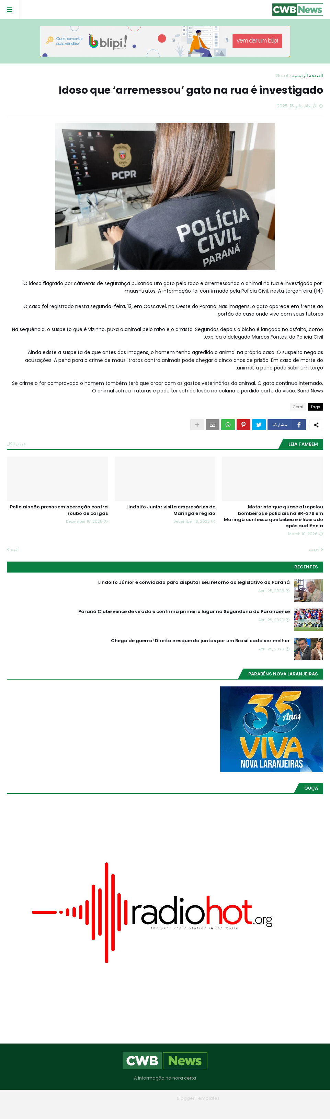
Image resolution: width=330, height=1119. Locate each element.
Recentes (306, 567)
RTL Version (121, 1108)
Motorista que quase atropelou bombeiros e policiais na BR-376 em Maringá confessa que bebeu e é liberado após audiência (273, 516)
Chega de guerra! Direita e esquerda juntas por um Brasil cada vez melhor (200, 641)
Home (214, 1108)
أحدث (314, 549)
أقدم (14, 549)
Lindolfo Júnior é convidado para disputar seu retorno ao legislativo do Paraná (194, 582)
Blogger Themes (155, 1098)
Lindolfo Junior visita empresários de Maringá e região (170, 510)
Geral (282, 75)
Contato (151, 1108)
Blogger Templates (198, 1098)
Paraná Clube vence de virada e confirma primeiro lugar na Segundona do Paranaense (184, 612)
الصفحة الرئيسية (307, 75)
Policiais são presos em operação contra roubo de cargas (59, 510)
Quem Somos (184, 1108)
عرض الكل (16, 444)
